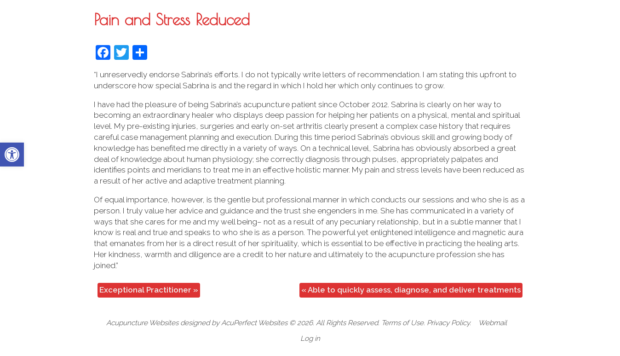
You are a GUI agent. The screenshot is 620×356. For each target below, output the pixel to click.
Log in (310, 338)
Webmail (492, 323)
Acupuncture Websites (142, 323)
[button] (12, 155)
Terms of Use (402, 323)
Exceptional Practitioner (148, 289)
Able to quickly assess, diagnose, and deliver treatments (411, 289)
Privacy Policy (448, 323)
